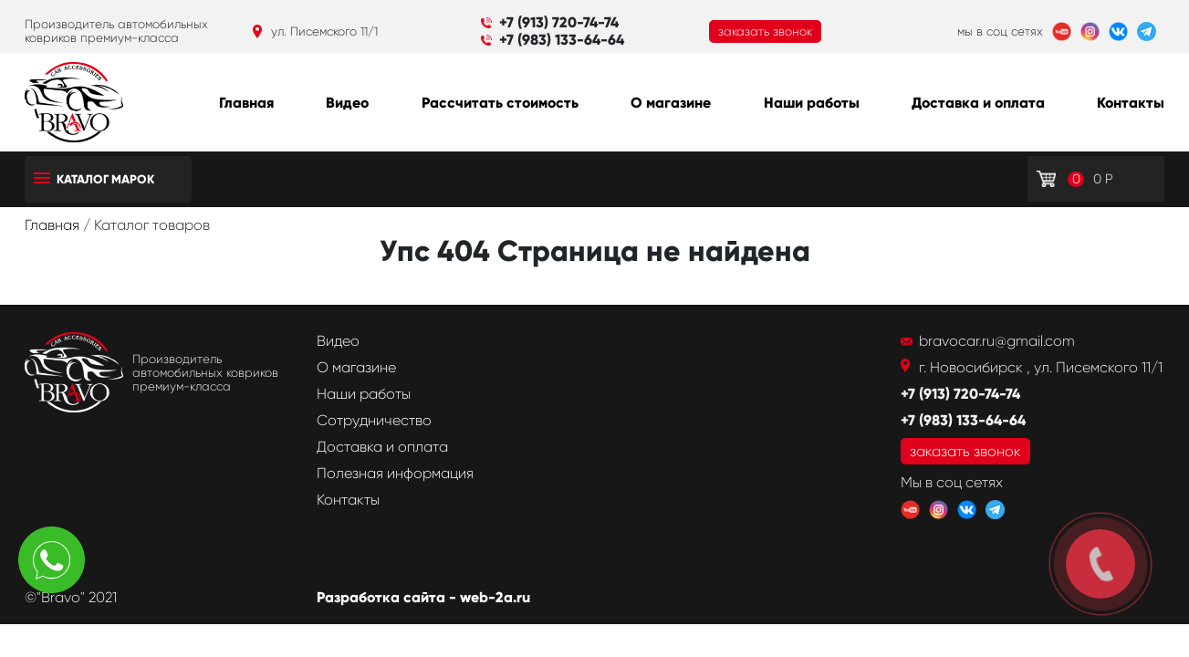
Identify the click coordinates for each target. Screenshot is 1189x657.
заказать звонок (765, 31)
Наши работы (812, 102)
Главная (246, 102)
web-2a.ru (495, 597)
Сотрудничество (374, 420)
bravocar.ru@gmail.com (997, 340)
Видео (347, 102)
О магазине (671, 102)
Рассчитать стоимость (500, 102)
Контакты (1130, 102)
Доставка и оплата (978, 102)
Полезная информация (395, 473)
